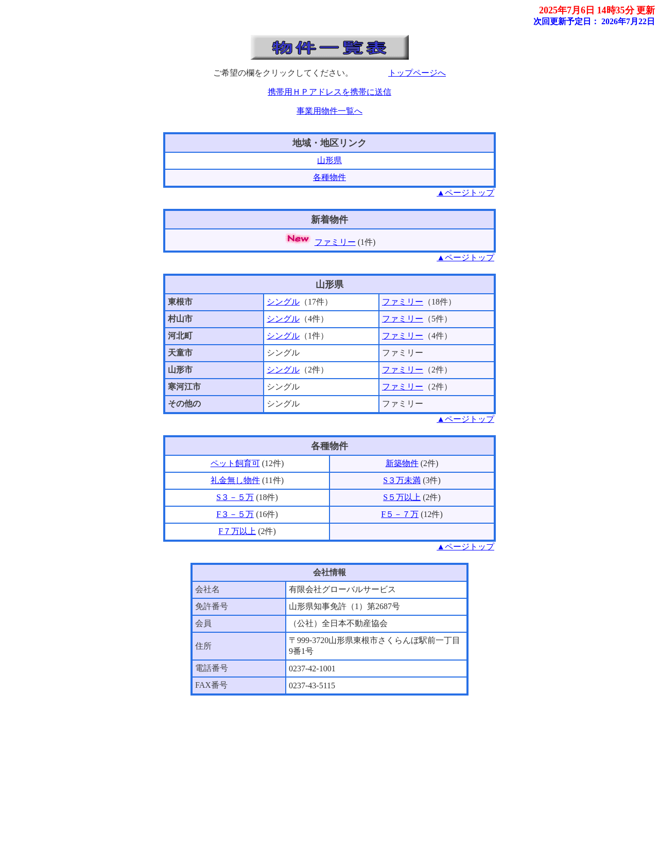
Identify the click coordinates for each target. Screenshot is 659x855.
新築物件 (402, 463)
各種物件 (329, 177)
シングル (283, 301)
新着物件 (329, 220)
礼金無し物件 (235, 480)
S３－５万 (235, 497)
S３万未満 (402, 480)
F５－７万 (400, 514)
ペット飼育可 (235, 463)
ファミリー (335, 242)
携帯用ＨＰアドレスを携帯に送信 (329, 91)
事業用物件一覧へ (329, 110)
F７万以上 (237, 531)
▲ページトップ (465, 192)
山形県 (329, 160)
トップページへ (417, 72)
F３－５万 (235, 514)
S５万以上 (402, 497)
